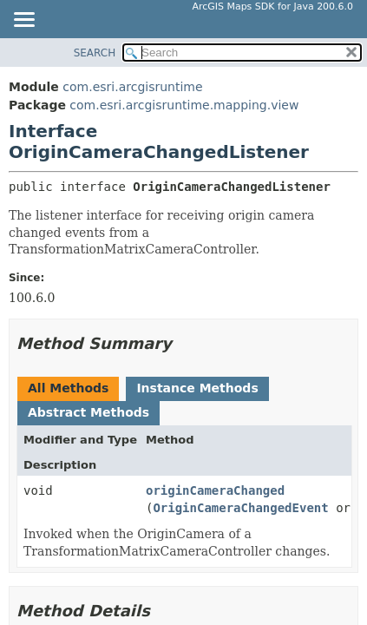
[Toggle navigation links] (23, 21)
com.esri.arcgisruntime (132, 87)
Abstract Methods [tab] (88, 412)
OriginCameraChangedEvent (240, 508)
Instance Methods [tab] (197, 388)
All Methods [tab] (68, 388)
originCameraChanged (215, 490)
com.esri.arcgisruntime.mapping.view (183, 105)
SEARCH (95, 53)
